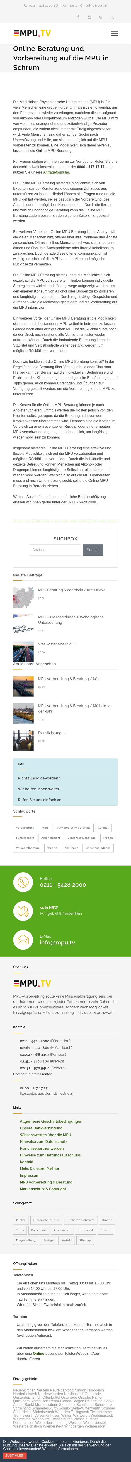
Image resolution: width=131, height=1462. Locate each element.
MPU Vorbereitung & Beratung (46, 1182)
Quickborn (21, 1401)
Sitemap (85, 1240)
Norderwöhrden (50, 1394)
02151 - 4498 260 (34, 1061)
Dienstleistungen (52, 733)
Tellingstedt (80, 1412)
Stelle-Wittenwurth (85, 1408)
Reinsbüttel (94, 1401)
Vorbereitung (25, 827)
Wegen (52, 848)
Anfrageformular (56, 172)
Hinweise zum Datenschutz (43, 1142)
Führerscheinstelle (46, 1220)
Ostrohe (84, 1397)
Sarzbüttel (67, 1405)
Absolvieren (62, 1230)
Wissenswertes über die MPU (45, 1135)
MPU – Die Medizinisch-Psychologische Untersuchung (71, 620)
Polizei (105, 1230)
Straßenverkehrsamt (81, 1220)
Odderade (93, 1394)
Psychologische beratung (73, 827)
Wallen (66, 1415)
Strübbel (108, 1408)
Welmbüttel (22, 1419)
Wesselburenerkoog (51, 1423)
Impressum (29, 1175)
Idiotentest (85, 1230)
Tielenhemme (101, 1412)
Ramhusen (39, 1401)
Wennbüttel (41, 1419)
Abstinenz (71, 848)
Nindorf (80, 1390)
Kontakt (27, 1162)
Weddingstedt (102, 1415)
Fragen (108, 837)
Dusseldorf (38, 1230)
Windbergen (74, 1426)
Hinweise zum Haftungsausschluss (50, 1155)
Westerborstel (94, 1423)
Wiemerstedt (53, 1426)
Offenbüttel (51, 1397)
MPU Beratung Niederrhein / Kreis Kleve (71, 590)
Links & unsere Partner (39, 1169)
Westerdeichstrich (27, 1426)
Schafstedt (85, 1405)
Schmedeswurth (45, 1408)
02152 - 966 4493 (34, 1054)
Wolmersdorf (95, 1426)
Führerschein (25, 837)
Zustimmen (14, 1455)
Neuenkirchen (24, 1390)
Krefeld (66, 1240)
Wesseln (75, 1423)
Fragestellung (25, 1240)
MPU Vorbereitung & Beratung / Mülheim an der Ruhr (75, 708)
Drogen (107, 1220)
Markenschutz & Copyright (43, 1189)
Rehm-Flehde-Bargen (66, 1401)
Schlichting (22, 1408)
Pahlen (97, 1397)
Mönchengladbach (98, 848)
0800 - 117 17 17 (34, 1088)
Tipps (20, 1230)
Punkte (21, 1220)
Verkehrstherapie (28, 848)
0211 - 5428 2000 (40, 5)
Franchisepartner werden (42, 1148)
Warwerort (81, 1415)
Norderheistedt (25, 1394)
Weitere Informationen (60, 1449)
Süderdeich (22, 1412)
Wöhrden (62, 1412)
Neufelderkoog (62, 1390)
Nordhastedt (74, 1394)
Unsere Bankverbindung (41, 1128)
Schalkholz (103, 1405)
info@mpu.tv (68, 5)
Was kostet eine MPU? (56, 644)
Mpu (45, 827)
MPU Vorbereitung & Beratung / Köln (69, 679)
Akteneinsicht (50, 837)
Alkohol (103, 827)
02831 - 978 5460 (35, 1068)
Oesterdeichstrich (27, 1397)
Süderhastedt (43, 1412)
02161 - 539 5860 (34, 1048)
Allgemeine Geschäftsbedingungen (51, 1121)
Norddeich (95, 1390)
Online (38, 1353)
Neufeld (42, 1390)
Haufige (48, 1240)
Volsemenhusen (47, 1415)
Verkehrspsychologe (82, 837)
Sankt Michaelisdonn (41, 1405)
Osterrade (69, 1397)
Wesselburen (62, 1419)
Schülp (64, 1408)
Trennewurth (23, 1415)
